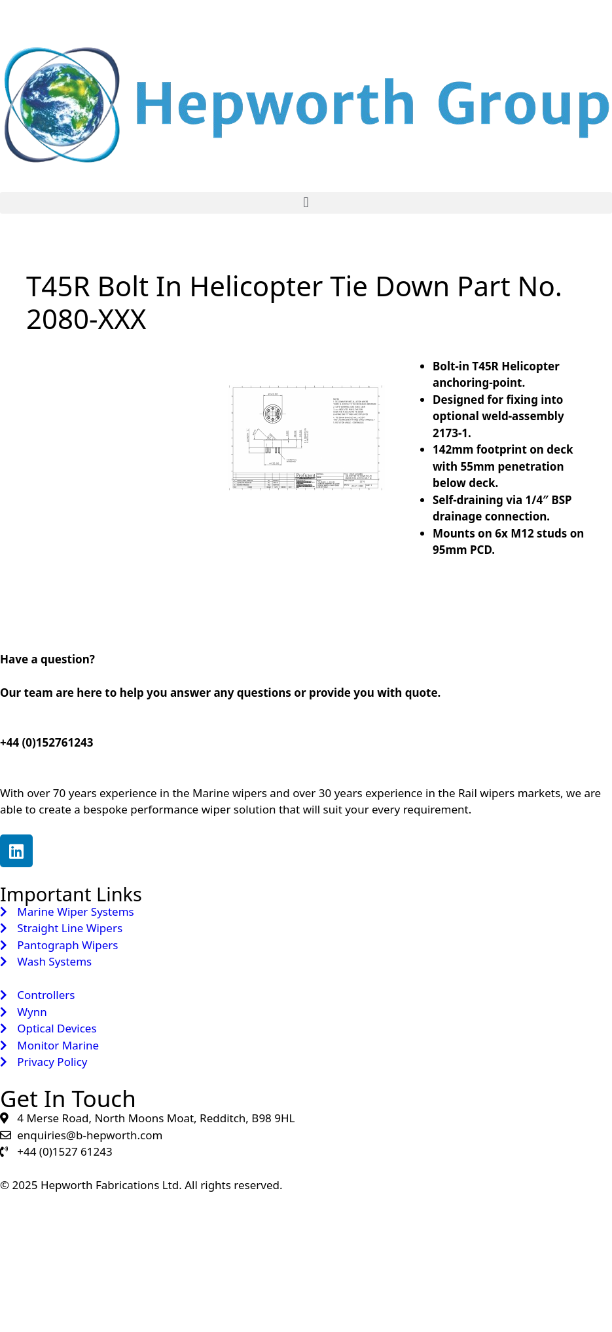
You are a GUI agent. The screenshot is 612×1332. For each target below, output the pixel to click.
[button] (306, 203)
